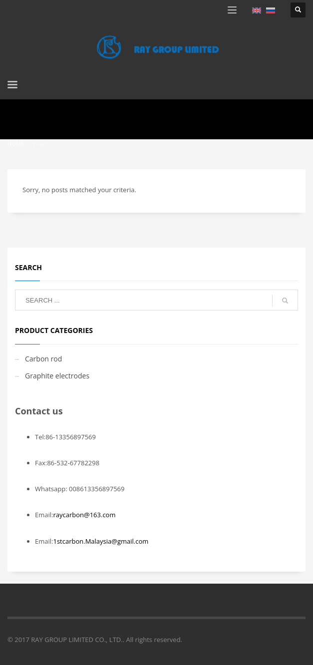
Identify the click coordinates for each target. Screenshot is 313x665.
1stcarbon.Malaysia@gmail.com (100, 541)
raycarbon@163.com (84, 514)
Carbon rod (43, 358)
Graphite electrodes (57, 375)
